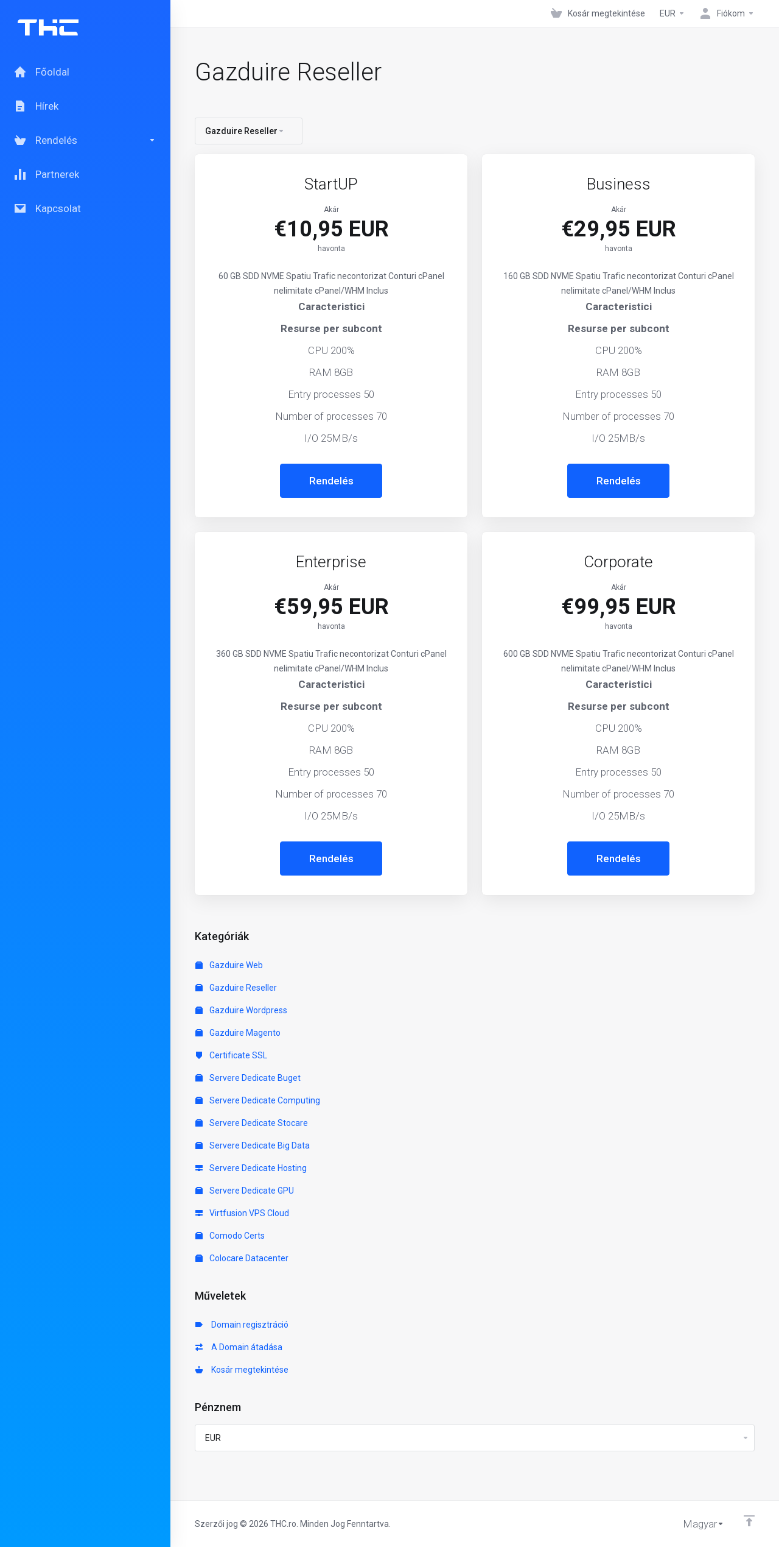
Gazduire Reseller (236, 988)
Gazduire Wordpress (241, 1010)
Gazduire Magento (238, 1033)
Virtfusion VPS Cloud (242, 1213)
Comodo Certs (230, 1236)
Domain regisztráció (241, 1324)
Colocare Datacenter (241, 1258)
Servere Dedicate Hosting (251, 1168)
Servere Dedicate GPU (244, 1190)
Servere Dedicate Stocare (251, 1123)
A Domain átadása (238, 1347)
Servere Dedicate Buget (248, 1078)
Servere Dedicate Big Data (252, 1145)
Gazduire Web (229, 965)
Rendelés (331, 481)
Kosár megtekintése (241, 1370)
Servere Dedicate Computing (257, 1100)
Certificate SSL (231, 1055)
